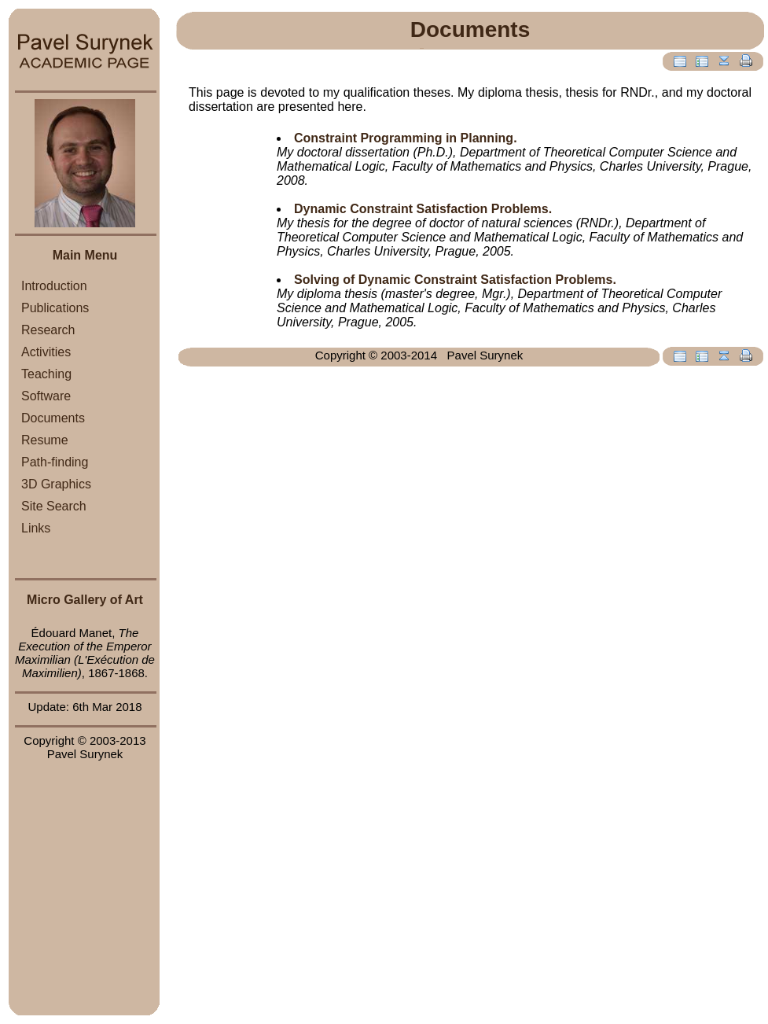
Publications (55, 308)
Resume (44, 440)
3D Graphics (56, 484)
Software (46, 396)
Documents (53, 418)
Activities (46, 352)
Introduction (54, 286)
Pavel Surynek (85, 754)
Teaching (46, 374)
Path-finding (54, 462)
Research (48, 330)
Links (35, 528)
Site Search (53, 506)
